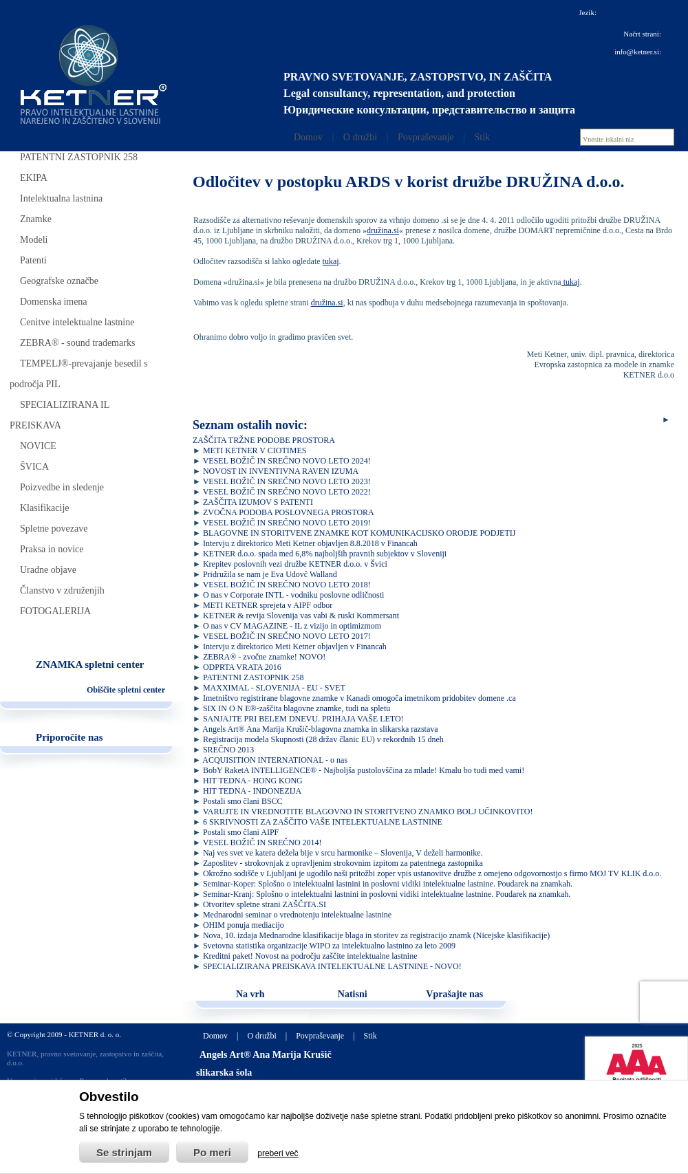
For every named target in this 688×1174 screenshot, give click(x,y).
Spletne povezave (53, 528)
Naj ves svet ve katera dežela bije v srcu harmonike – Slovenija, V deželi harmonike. (343, 853)
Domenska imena (53, 301)
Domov (308, 137)
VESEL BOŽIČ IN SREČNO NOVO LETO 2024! (287, 461)
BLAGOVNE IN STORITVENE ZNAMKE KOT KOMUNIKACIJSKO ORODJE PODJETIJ (359, 533)
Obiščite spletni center (126, 690)
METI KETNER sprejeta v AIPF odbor (267, 605)
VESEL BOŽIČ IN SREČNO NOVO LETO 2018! (287, 584)
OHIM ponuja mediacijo (243, 925)
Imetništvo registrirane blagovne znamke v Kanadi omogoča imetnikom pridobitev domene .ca (359, 698)
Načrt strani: (642, 34)
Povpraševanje (426, 137)
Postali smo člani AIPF (241, 832)
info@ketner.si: (637, 51)
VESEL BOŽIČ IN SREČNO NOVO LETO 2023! (287, 481)
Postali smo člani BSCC (243, 801)
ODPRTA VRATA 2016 (242, 667)
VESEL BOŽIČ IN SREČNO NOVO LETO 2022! (287, 492)
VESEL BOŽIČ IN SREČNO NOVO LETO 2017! (287, 636)
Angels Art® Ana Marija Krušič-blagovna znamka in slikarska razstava (320, 729)
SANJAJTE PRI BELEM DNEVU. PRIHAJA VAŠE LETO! (303, 719)
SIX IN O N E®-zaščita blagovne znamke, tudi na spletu (296, 708)
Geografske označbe (59, 281)
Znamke (36, 219)
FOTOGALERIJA (55, 611)
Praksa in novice (52, 549)
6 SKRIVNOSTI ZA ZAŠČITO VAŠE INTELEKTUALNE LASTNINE (322, 822)
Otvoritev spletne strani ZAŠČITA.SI (264, 904)
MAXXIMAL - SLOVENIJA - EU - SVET (274, 688)
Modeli (33, 240)
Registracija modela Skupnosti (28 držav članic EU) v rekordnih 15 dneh (323, 739)
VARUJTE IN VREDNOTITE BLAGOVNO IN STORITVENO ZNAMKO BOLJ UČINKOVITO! (368, 811)
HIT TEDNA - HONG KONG (253, 780)
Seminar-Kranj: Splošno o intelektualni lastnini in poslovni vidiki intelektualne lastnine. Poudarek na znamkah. (386, 894)
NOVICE (38, 446)
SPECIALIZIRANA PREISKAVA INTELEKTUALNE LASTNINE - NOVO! (332, 966)
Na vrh (250, 994)
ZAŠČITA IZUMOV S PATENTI (258, 502)
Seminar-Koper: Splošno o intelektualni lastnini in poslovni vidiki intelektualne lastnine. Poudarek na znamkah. (387, 884)
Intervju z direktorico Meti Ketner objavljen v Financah (295, 646)
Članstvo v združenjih (62, 590)
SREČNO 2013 (228, 749)
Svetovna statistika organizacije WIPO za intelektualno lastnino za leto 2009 (329, 945)
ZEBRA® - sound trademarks (77, 343)
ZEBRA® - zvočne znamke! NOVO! (264, 657)
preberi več (277, 1153)
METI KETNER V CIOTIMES (255, 450)
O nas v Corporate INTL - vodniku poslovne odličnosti (294, 595)
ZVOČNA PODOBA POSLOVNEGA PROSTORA (288, 512)
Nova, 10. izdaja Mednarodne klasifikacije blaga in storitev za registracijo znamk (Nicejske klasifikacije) (376, 935)
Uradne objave (48, 570)
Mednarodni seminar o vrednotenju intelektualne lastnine (297, 915)
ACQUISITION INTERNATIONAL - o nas (274, 760)
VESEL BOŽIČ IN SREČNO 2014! (262, 842)
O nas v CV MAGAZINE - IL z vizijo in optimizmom (292, 626)
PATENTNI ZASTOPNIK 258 (79, 157)
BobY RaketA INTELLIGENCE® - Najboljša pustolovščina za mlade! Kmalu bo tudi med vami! (363, 770)
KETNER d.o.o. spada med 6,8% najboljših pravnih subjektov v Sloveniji (325, 553)
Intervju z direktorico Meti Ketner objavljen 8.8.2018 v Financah (310, 543)
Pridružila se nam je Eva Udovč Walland (270, 574)
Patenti (33, 260)
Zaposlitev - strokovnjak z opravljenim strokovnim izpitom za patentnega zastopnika (343, 863)
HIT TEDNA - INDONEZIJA (252, 791)
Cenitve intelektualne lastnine (77, 322)
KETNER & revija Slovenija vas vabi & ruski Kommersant (301, 615)
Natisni (352, 994)
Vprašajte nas (454, 994)
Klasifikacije (44, 508)
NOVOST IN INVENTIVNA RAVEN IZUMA (280, 471)
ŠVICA (34, 466)
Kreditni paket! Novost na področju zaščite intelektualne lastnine (310, 956)
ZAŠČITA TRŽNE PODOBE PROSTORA (264, 440)
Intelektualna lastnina (61, 198)
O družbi (360, 137)
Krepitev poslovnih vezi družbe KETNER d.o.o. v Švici (295, 564)
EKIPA (33, 178)
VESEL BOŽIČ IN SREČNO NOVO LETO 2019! (287, 523)
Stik (482, 137)
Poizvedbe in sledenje (62, 487)
